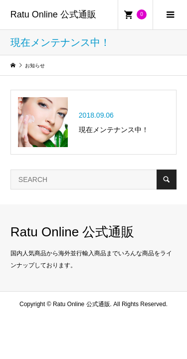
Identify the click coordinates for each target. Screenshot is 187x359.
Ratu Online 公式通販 (53, 14)
